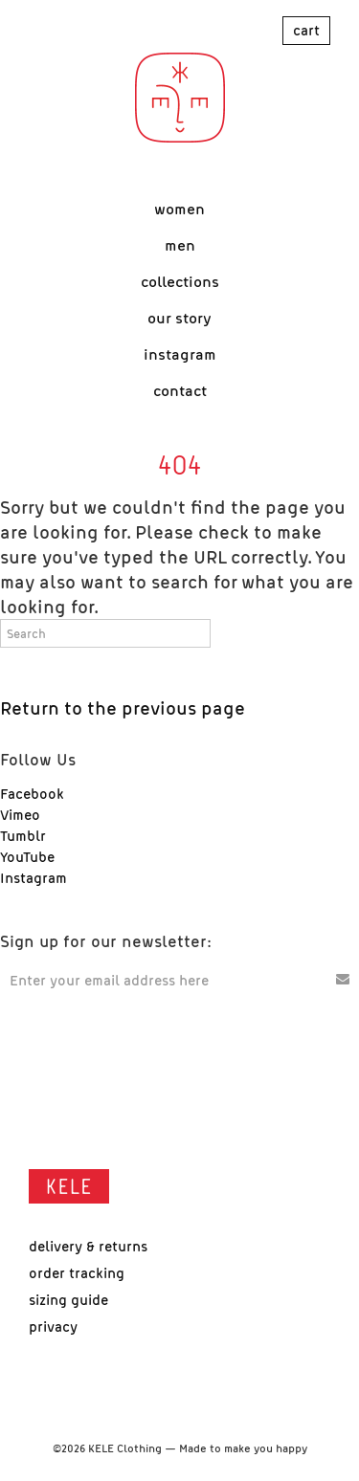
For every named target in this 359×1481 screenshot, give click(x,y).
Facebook (32, 793)
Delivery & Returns (88, 1245)
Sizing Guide (68, 1299)
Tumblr (23, 835)
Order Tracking (76, 1272)
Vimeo (20, 814)
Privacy (53, 1326)
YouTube (27, 856)
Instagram (33, 877)
